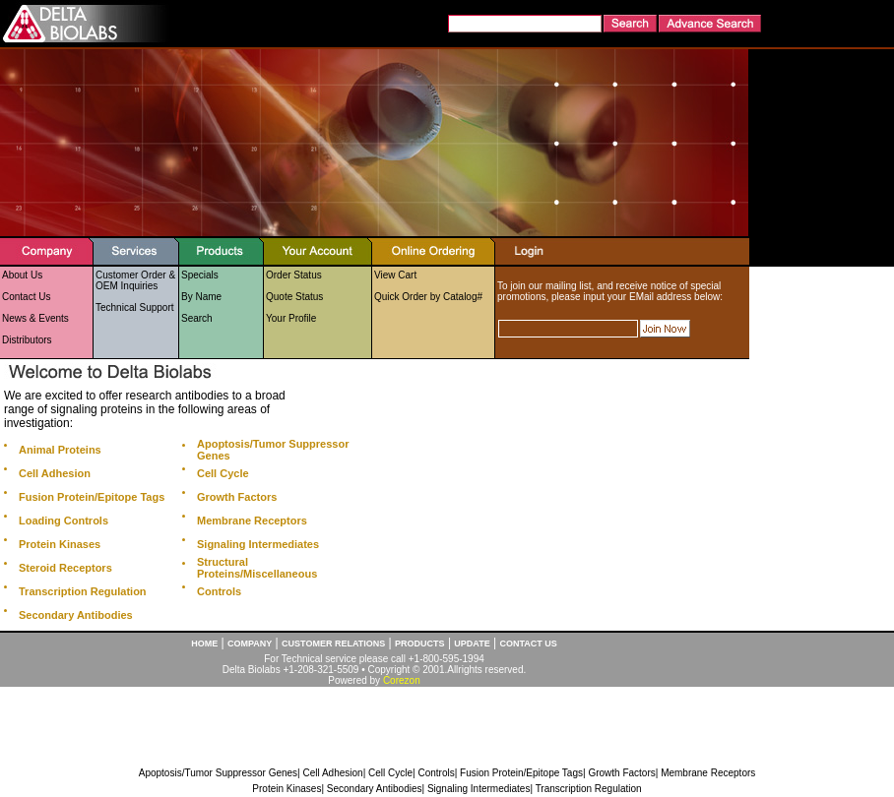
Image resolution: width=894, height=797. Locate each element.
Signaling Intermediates (479, 788)
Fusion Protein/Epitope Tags (521, 772)
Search (197, 318)
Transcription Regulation (589, 788)
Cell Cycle (390, 772)
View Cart (395, 275)
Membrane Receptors (708, 772)
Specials (200, 275)
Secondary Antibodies (374, 788)
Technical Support (135, 307)
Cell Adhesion (332, 772)
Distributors (27, 340)
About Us (22, 275)
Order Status (294, 275)
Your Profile (291, 318)
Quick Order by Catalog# (428, 296)
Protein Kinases (286, 788)
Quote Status (294, 296)
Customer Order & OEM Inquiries (135, 280)
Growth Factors (621, 772)
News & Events (35, 318)
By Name (201, 296)
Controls (435, 772)
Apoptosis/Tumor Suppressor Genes (218, 772)
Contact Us (26, 296)
